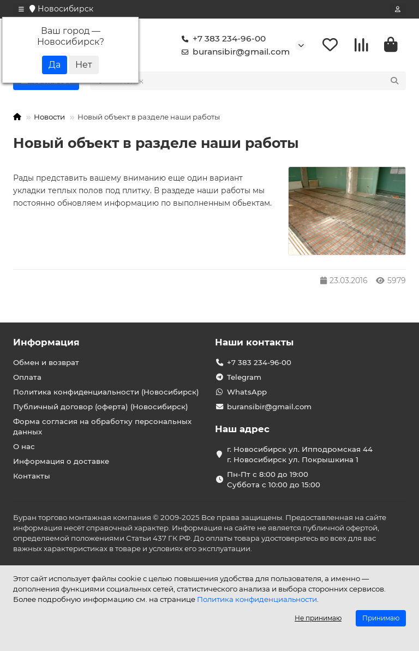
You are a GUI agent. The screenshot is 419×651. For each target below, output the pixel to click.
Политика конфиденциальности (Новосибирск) (106, 391)
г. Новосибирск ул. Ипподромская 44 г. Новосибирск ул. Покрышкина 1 (300, 454)
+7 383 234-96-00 (221, 39)
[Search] (259, 82)
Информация (46, 342)
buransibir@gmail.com (233, 52)
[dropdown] (21, 9)
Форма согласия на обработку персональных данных (102, 426)
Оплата (27, 377)
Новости (49, 118)
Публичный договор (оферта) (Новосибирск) (100, 406)
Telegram (244, 377)
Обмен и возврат (46, 362)
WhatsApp (247, 391)
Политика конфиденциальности (257, 599)
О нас (24, 446)
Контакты (31, 475)
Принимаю (380, 618)
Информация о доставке (61, 461)
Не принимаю (318, 618)
